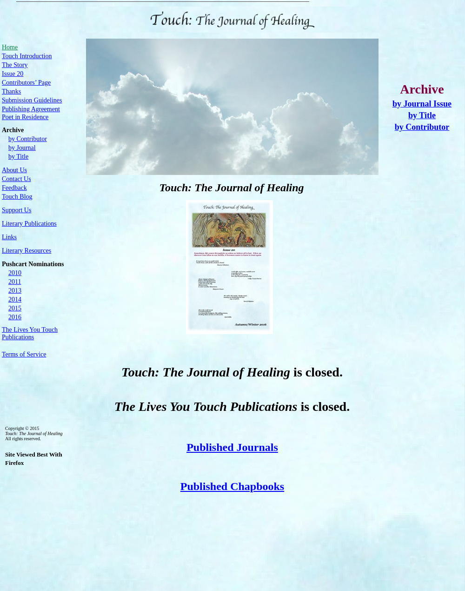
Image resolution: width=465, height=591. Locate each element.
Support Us (16, 210)
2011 (14, 281)
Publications (29, 223)
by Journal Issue (422, 103)
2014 (14, 299)
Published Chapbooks (232, 486)
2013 (14, 290)
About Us (14, 170)
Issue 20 (12, 73)
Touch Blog (17, 196)
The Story (15, 64)
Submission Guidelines (32, 100)
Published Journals (232, 447)
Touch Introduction (27, 56)
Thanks (11, 91)
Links (9, 237)
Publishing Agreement (31, 109)
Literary (26, 250)
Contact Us (16, 178)
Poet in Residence (25, 117)
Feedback (14, 187)
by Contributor (422, 127)
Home (10, 47)
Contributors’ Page (26, 82)
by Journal (22, 147)
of (24, 354)
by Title (422, 115)
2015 (14, 308)
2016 (14, 317)
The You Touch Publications (30, 333)
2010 (14, 272)
